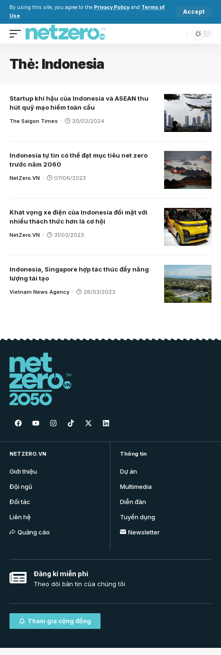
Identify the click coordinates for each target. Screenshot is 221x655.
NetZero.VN (24, 178)
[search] (178, 33)
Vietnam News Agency (39, 292)
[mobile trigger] (17, 34)
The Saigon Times (33, 121)
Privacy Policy (111, 7)
